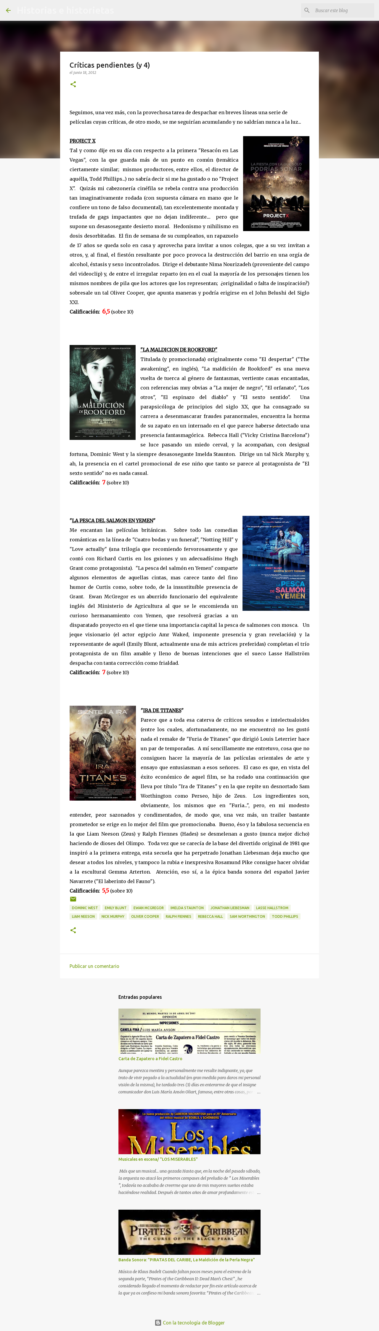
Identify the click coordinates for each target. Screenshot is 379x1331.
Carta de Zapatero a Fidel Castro (150, 1058)
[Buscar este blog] (343, 10)
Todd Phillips (285, 916)
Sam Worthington (247, 916)
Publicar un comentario (94, 966)
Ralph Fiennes (178, 916)
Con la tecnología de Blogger (190, 1322)
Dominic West (85, 908)
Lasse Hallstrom (272, 908)
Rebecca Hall (210, 916)
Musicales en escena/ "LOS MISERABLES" (158, 1159)
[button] (73, 85)
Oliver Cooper (145, 916)
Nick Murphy (113, 916)
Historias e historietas (65, 10)
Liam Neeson (83, 916)
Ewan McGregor (149, 908)
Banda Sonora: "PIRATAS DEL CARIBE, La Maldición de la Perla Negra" (186, 1259)
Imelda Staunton (187, 908)
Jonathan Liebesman (230, 908)
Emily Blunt (116, 908)
